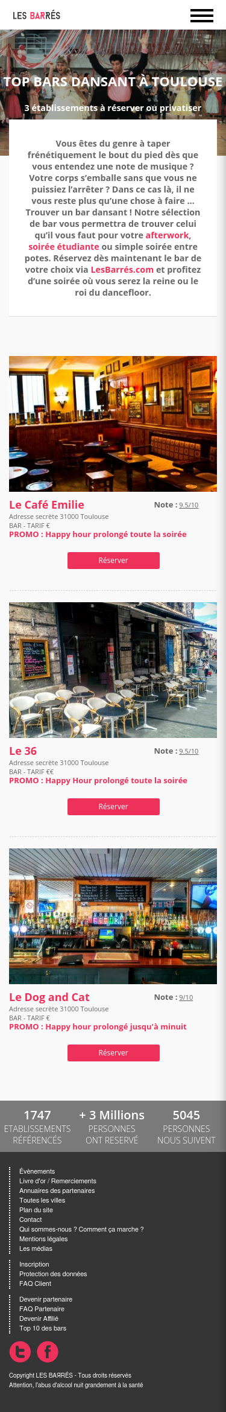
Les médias (35, 1248)
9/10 (186, 997)
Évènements (37, 1171)
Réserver (113, 560)
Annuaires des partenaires (57, 1191)
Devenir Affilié (38, 1318)
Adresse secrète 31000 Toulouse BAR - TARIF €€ (98, 771)
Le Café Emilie (46, 505)
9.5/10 (188, 504)
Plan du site (36, 1210)
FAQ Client (35, 1283)
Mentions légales (43, 1239)
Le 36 (23, 751)
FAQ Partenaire (41, 1309)
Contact (30, 1219)
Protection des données (53, 1274)
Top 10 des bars (42, 1328)
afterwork (167, 235)
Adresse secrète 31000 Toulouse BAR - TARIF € (98, 525)
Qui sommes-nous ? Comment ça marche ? (81, 1229)
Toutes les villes (42, 1200)
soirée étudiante (63, 246)
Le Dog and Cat (49, 997)
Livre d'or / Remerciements (57, 1181)
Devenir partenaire (45, 1299)
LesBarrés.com (122, 269)
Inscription (34, 1264)
